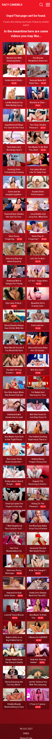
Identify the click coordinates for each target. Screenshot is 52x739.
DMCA (26, 733)
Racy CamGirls (12, 4)
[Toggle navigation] (48, 4)
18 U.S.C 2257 (26, 728)
